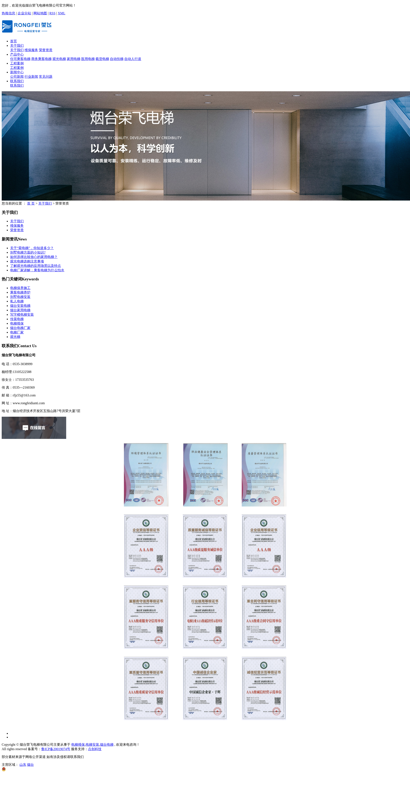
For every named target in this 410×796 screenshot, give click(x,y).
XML (61, 13)
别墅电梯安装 (20, 297)
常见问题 (45, 76)
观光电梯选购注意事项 (27, 261)
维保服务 (31, 50)
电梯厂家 (17, 332)
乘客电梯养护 (20, 292)
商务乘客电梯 (41, 59)
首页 (13, 41)
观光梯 (15, 337)
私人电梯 (17, 301)
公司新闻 (17, 76)
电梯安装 (92, 744)
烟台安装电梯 (20, 305)
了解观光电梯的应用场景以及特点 (35, 266)
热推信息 (8, 13)
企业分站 (24, 13)
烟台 (30, 764)
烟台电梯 (107, 744)
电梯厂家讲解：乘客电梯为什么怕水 (37, 270)
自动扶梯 (116, 59)
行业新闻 (31, 76)
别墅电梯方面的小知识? (27, 252)
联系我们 (17, 81)
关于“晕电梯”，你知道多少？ (32, 248)
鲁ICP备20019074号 (55, 749)
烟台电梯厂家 (20, 328)
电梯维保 (17, 323)
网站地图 (40, 13)
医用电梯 (88, 59)
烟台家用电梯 (20, 310)
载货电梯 (102, 59)
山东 (22, 764)
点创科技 (94, 749)
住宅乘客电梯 (20, 59)
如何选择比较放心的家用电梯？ (34, 257)
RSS (52, 13)
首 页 (31, 203)
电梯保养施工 (20, 288)
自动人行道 (132, 59)
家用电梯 (73, 59)
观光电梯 (59, 59)
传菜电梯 (17, 319)
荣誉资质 (45, 50)
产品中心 (17, 54)
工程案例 (17, 63)
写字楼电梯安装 (22, 314)
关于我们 (17, 45)
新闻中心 (17, 72)
